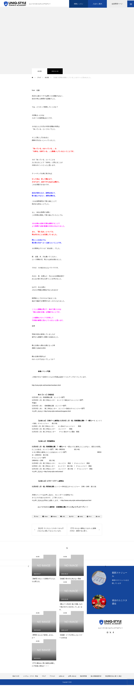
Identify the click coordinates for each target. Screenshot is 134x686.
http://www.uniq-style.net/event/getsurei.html (76, 501)
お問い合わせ (72, 677)
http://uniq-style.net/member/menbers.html (46, 386)
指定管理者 (83, 677)
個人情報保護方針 (96, 677)
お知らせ (61, 677)
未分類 (40, 72)
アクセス (52, 677)
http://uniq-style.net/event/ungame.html (57, 412)
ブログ (44, 677)
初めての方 (16, 677)
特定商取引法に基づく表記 (113, 677)
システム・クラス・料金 (30, 677)
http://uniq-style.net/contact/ (53, 472)
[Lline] (62, 517)
